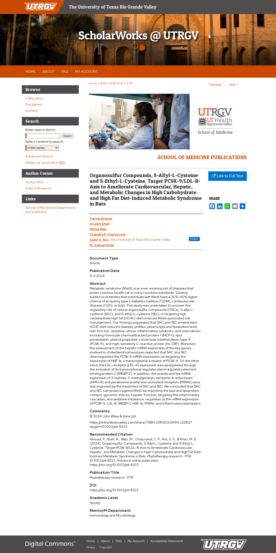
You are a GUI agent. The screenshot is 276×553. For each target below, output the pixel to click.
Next (232, 84)
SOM (103, 83)
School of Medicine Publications (202, 157)
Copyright (106, 547)
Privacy (90, 547)
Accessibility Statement (166, 541)
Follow (194, 238)
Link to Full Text (227, 176)
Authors (31, 110)
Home (93, 83)
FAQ (119, 541)
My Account (136, 541)
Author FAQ (34, 182)
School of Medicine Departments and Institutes (50, 209)
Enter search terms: (40, 130)
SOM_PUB (116, 83)
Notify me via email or (45, 163)
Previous (215, 84)
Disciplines (33, 104)
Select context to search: (44, 141)
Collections (33, 98)
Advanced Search (39, 156)
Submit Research (38, 188)
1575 (129, 83)
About (105, 541)
